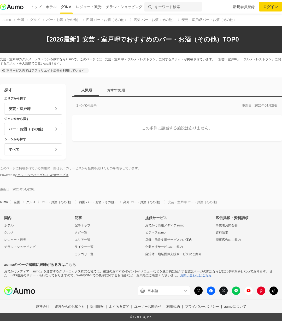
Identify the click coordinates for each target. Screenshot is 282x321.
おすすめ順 (116, 90)
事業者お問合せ (227, 225)
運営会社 (42, 306)
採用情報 (97, 306)
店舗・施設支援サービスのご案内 (168, 240)
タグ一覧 (81, 232)
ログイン (270, 7)
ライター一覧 (84, 247)
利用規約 (173, 306)
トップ (36, 7)
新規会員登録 (244, 7)
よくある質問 (119, 306)
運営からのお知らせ (70, 306)
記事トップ (82, 225)
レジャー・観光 (89, 7)
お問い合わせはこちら (196, 275)
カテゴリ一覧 (84, 254)
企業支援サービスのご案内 (164, 247)
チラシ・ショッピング (124, 7)
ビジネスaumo (155, 232)
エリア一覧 (82, 240)
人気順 (86, 90)
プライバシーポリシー (202, 306)
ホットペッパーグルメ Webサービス (42, 175)
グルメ (66, 7)
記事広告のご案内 (228, 240)
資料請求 (222, 232)
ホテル (51, 7)
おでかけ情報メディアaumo (164, 225)
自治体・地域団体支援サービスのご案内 (173, 254)
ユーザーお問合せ (147, 306)
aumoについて (235, 306)
